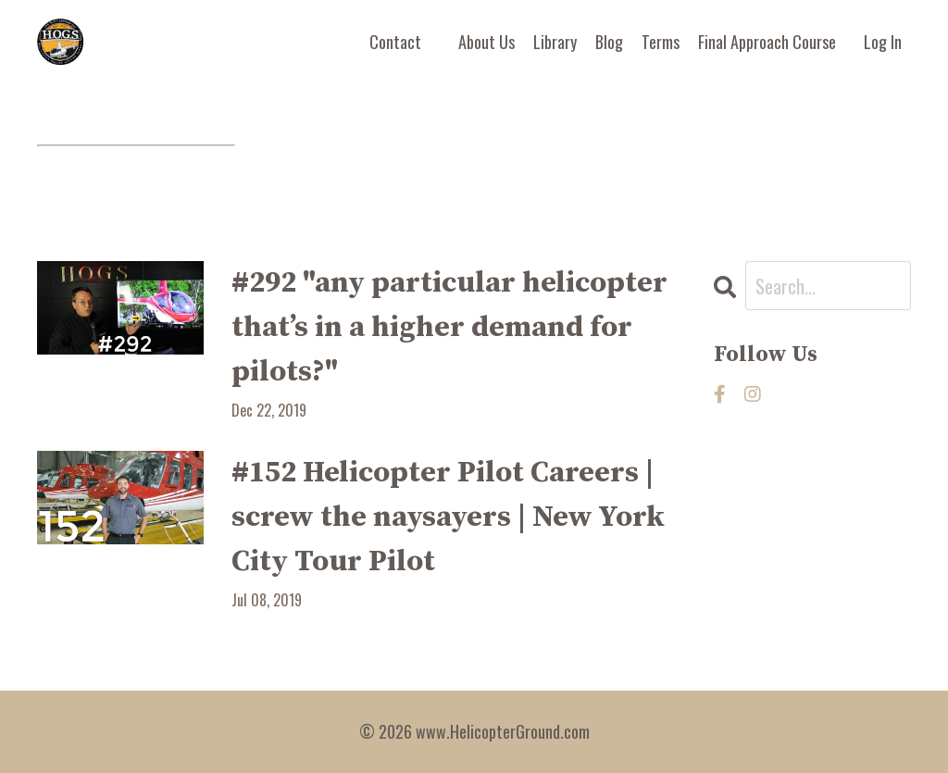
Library (555, 42)
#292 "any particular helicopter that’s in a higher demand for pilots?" (449, 328)
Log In (883, 42)
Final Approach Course (767, 42)
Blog (609, 42)
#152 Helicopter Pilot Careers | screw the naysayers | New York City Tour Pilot (448, 517)
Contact (395, 42)
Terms (661, 42)
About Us (486, 42)
